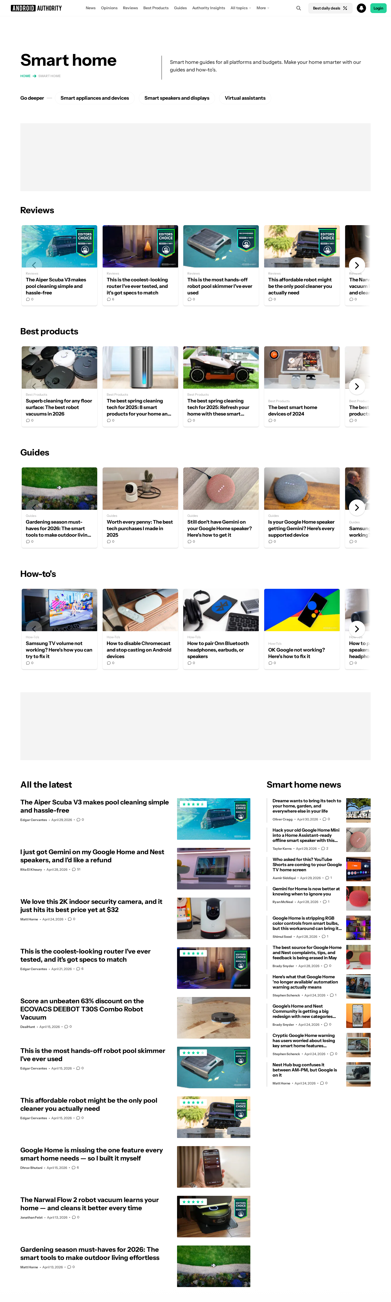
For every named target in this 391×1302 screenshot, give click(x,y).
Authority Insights (208, 7)
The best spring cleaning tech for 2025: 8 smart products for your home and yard (140, 386)
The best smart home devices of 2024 (302, 386)
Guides (180, 7)
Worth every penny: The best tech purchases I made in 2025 (140, 507)
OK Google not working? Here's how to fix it (302, 629)
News (91, 7)
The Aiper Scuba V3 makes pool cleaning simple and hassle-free (59, 265)
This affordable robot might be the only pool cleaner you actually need (302, 265)
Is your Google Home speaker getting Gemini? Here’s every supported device (302, 507)
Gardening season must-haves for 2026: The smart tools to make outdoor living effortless (59, 507)
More (261, 7)
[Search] (298, 8)
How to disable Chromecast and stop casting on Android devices (140, 629)
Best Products (156, 7)
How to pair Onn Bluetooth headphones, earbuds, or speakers (221, 629)
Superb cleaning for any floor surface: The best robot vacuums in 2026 (59, 386)
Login (378, 8)
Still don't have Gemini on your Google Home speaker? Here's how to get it (221, 507)
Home (25, 76)
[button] (195, 8)
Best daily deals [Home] (330, 8)
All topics (239, 7)
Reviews (130, 7)
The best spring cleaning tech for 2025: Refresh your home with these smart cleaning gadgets (221, 386)
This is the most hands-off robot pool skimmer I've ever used (221, 265)
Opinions (109, 7)
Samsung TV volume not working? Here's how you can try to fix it (59, 629)
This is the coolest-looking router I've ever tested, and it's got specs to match (140, 265)
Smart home (49, 76)
